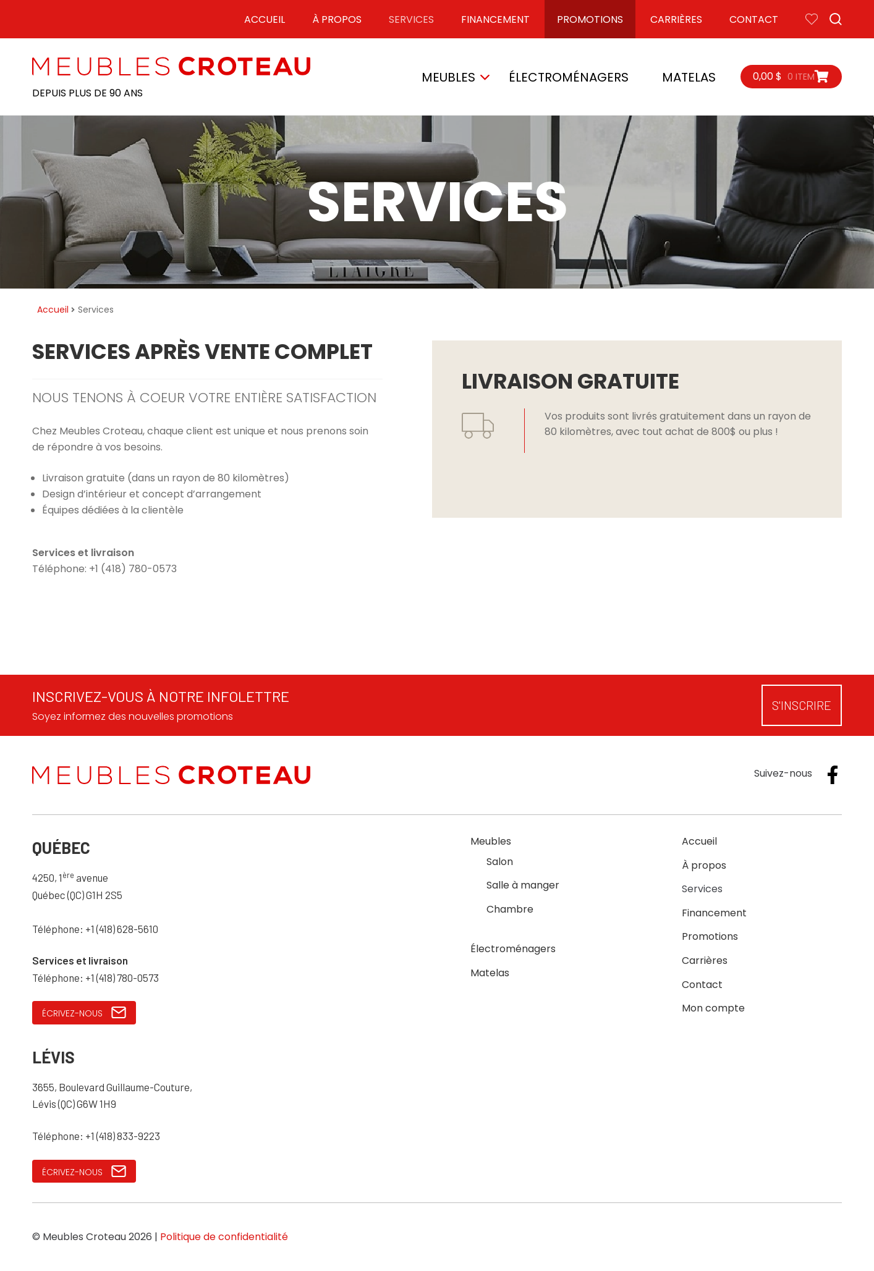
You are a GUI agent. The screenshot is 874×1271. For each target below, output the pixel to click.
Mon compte (713, 1008)
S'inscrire (801, 705)
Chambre (509, 909)
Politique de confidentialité (224, 1237)
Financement (495, 19)
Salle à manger (522, 885)
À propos (337, 19)
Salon (499, 862)
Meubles (448, 77)
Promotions (590, 19)
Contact (753, 19)
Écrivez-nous (84, 1013)
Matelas (689, 77)
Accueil (264, 19)
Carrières (676, 19)
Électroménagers (569, 77)
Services (411, 19)
